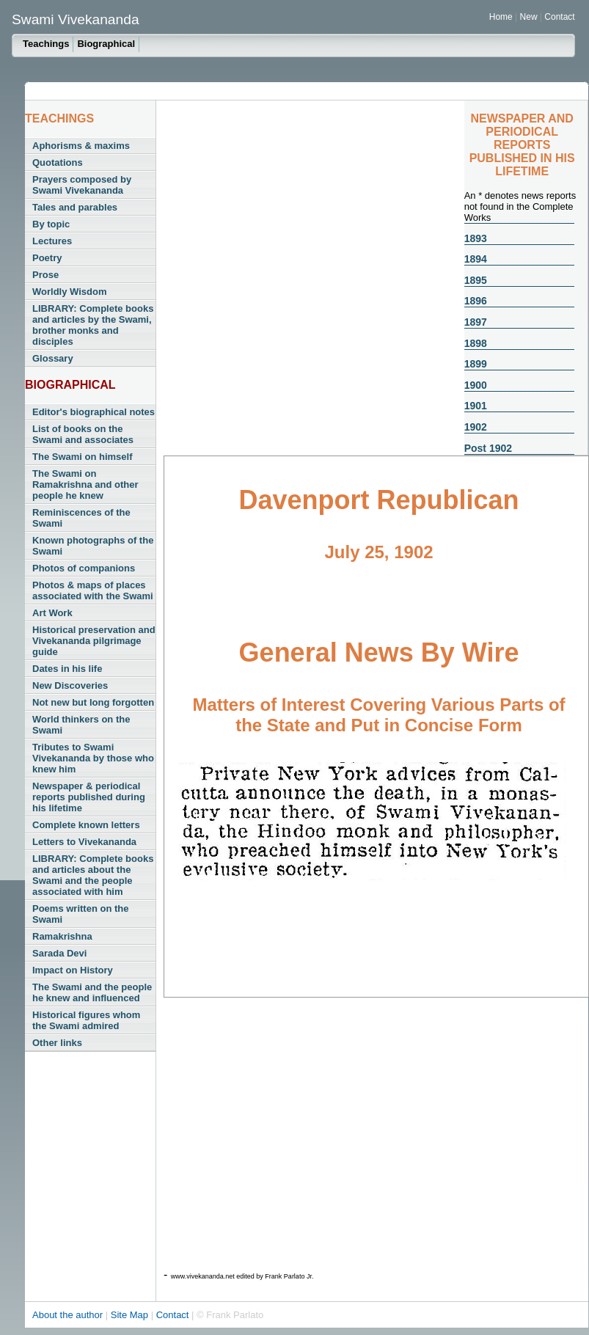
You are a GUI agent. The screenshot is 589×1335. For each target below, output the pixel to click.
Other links (57, 1042)
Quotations (57, 162)
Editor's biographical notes (93, 411)
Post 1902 (488, 448)
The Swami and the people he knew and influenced (92, 992)
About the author (69, 1314)
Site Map (131, 1314)
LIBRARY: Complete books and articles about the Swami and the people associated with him (92, 875)
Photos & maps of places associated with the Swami (92, 590)
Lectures (52, 240)
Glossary (52, 358)
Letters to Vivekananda (84, 841)
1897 (475, 322)
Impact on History (72, 970)
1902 (475, 427)
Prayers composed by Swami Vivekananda (81, 185)
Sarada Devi (59, 953)
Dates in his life (67, 668)
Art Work (52, 612)
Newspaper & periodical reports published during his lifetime (88, 796)
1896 (475, 301)
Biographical (106, 43)
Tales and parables (74, 207)
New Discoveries (70, 685)
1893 (475, 238)
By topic (51, 224)
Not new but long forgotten (93, 702)
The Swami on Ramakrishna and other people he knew (85, 484)
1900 (475, 385)
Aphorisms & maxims (81, 145)
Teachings (46, 43)
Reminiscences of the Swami (81, 518)
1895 (475, 280)
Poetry (47, 257)
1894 (475, 259)
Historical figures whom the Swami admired (86, 1020)
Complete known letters (86, 824)
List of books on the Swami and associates (82, 434)
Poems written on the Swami (80, 914)
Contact (559, 17)
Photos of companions (83, 568)
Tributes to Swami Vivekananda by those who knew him (93, 758)
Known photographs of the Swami (92, 546)
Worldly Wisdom (69, 291)
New (530, 17)
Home (501, 17)
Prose (45, 274)
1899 (475, 364)
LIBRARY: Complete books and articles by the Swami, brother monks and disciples (92, 325)
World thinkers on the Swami (81, 725)
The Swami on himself (82, 456)
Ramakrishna (62, 936)
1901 (475, 406)
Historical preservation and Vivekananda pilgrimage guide (94, 640)
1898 (475, 343)
